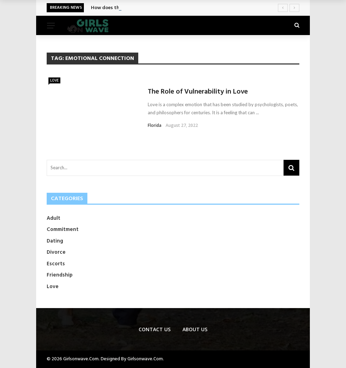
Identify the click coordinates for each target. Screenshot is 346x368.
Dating (55, 241)
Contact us (155, 329)
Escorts (56, 264)
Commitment (63, 229)
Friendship (60, 275)
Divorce (56, 252)
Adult (53, 218)
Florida (154, 125)
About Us (194, 329)
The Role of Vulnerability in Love (198, 91)
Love (54, 80)
